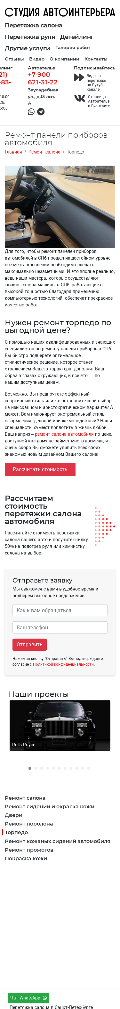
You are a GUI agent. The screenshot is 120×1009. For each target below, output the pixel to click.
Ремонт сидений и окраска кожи (49, 806)
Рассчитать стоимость (40, 469)
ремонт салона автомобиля (64, 434)
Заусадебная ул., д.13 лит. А (43, 96)
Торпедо (16, 832)
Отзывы (14, 59)
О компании (64, 59)
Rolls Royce (23, 744)
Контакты (96, 59)
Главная (13, 151)
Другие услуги (27, 48)
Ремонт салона (25, 798)
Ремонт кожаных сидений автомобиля (57, 841)
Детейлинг (77, 36)
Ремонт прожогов (29, 849)
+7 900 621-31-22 (43, 78)
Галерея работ (72, 47)
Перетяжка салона (33, 25)
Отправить (30, 644)
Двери (13, 815)
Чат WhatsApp (28, 997)
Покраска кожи (26, 858)
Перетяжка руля (30, 36)
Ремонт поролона (29, 823)
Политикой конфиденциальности (63, 664)
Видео (36, 59)
